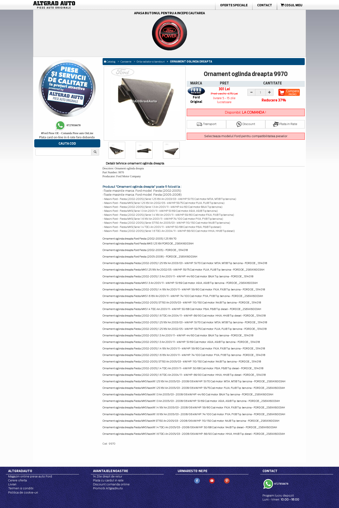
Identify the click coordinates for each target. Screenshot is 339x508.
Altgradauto (20, 471)
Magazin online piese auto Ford (30, 476)
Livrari (12, 484)
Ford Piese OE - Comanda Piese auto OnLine (67, 133)
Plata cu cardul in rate (108, 480)
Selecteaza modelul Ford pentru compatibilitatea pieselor (245, 136)
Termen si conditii (20, 488)
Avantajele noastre (110, 471)
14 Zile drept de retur (107, 476)
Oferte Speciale (234, 5)
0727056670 (281, 483)
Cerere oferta (17, 480)
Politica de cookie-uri (23, 492)
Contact (264, 5)
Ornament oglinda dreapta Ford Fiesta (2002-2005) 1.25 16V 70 (139, 238)
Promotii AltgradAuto (108, 488)
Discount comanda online (111, 484)
